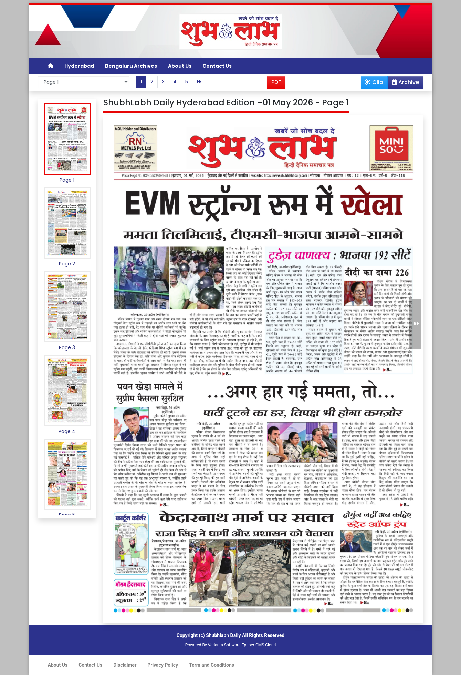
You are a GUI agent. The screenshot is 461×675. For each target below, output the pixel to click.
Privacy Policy (162, 665)
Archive (403, 83)
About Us (179, 65)
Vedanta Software (224, 645)
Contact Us (217, 65)
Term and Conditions (211, 665)
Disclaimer (124, 665)
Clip (374, 82)
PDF (276, 82)
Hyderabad (79, 65)
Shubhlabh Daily (223, 635)
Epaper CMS (253, 645)
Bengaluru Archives (131, 65)
